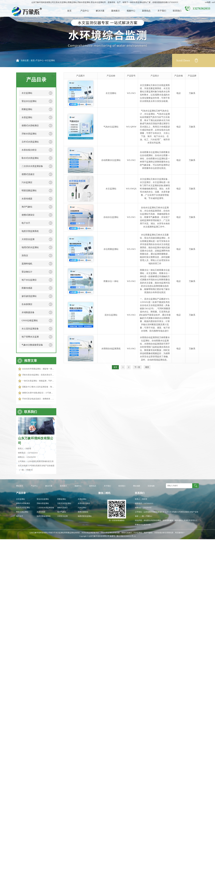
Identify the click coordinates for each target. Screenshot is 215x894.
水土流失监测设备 (30, 328)
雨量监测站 (27, 109)
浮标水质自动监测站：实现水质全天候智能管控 (38, 375)
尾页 (147, 367)
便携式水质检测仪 (30, 125)
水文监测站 (50, 60)
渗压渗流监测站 (29, 296)
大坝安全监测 (28, 239)
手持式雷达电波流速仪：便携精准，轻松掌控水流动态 (38, 399)
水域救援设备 (28, 312)
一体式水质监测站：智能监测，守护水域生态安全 (38, 381)
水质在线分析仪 (29, 150)
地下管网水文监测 (30, 337)
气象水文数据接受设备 (32, 345)
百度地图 (151, 486)
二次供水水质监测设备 (32, 166)
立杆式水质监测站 (30, 142)
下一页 (137, 367)
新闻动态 (146, 11)
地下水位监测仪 (29, 280)
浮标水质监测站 (29, 134)
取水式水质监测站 (30, 158)
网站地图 (136, 486)
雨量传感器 (27, 288)
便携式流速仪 (28, 174)
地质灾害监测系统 (30, 231)
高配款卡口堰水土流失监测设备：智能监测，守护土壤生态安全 (38, 387)
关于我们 (162, 11)
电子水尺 (26, 223)
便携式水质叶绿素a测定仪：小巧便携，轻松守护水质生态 (38, 393)
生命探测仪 (27, 304)
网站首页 (19, 486)
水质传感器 (27, 198)
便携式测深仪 (28, 215)
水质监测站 (27, 117)
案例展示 (115, 11)
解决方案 (100, 11)
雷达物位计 (27, 272)
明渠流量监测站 (29, 190)
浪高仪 (25, 255)
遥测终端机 (27, 263)
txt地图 (208, 2)
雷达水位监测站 (29, 101)
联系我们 (177, 11)
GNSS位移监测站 (30, 320)
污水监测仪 (27, 182)
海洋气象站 (27, 207)
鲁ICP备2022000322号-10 (126, 536)
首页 (69, 11)
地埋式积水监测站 (30, 247)
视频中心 (131, 11)
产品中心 (84, 11)
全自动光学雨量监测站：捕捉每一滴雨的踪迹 (38, 369)
